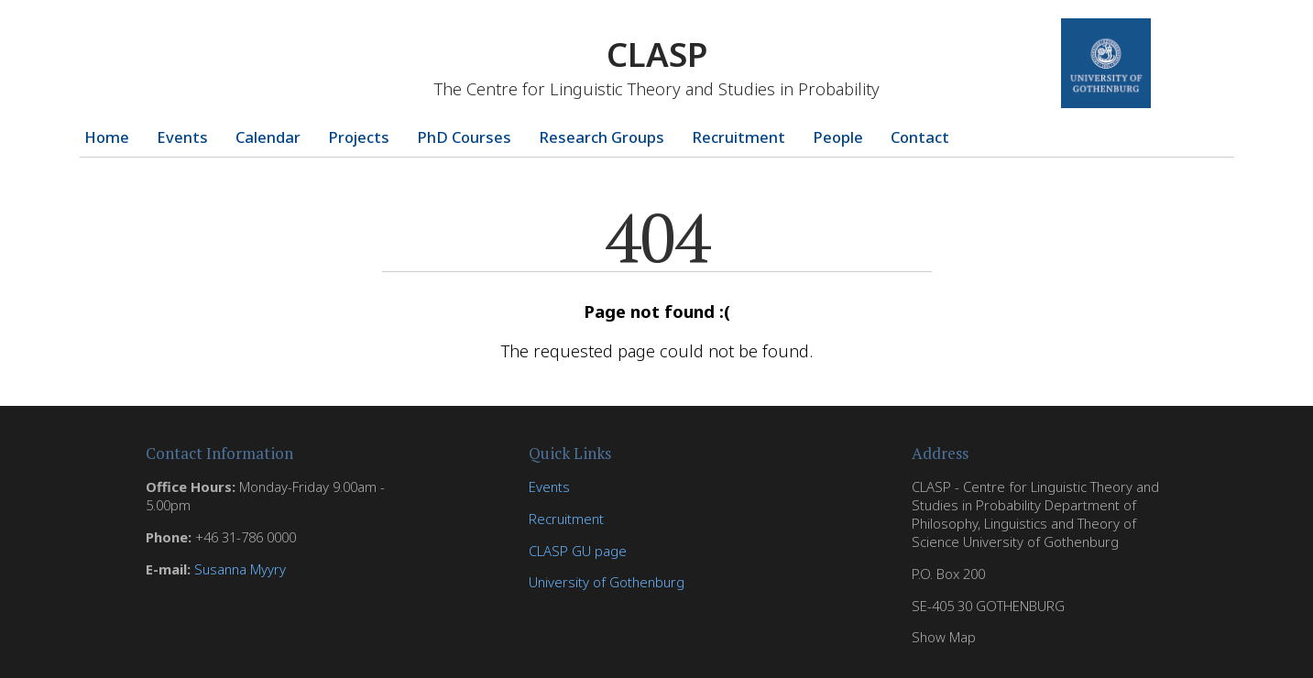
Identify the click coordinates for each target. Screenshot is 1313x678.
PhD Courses (464, 137)
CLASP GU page (578, 550)
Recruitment (738, 137)
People (838, 137)
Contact (920, 137)
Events (182, 137)
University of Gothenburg (606, 582)
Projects (358, 137)
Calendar (268, 137)
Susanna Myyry (240, 569)
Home (106, 137)
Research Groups (601, 137)
